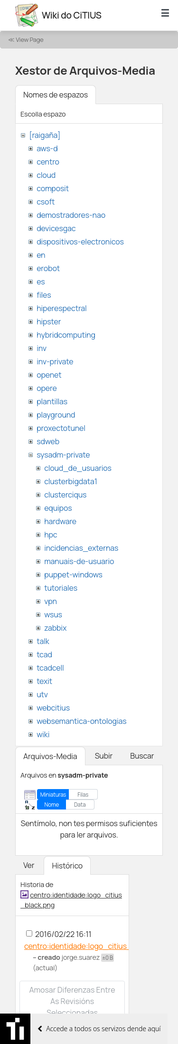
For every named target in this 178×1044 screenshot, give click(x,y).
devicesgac (56, 228)
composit (53, 188)
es (41, 281)
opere (46, 388)
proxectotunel (61, 428)
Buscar (142, 756)
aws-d (47, 148)
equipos (58, 508)
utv (42, 694)
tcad (44, 654)
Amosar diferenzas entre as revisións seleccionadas (72, 1001)
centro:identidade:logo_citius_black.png (94, 946)
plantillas (52, 401)
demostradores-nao (71, 215)
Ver (28, 865)
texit (44, 681)
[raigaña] (44, 135)
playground (56, 415)
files (44, 295)
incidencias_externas (81, 548)
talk (43, 641)
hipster (49, 321)
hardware (60, 521)
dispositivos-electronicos (80, 241)
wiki (43, 734)
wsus (53, 614)
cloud (46, 175)
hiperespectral (61, 308)
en (41, 255)
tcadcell (50, 668)
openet (49, 375)
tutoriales (60, 588)
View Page (29, 39)
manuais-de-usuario (79, 561)
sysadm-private (63, 454)
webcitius (53, 708)
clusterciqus (65, 494)
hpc (50, 534)
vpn (50, 601)
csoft (46, 201)
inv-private (55, 361)
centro (48, 161)
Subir (104, 756)
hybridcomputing (66, 335)
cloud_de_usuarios (78, 468)
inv (42, 348)
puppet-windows (73, 574)
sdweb (48, 441)
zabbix (55, 628)
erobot (48, 268)
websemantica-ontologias (81, 721)
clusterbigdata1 (70, 481)
